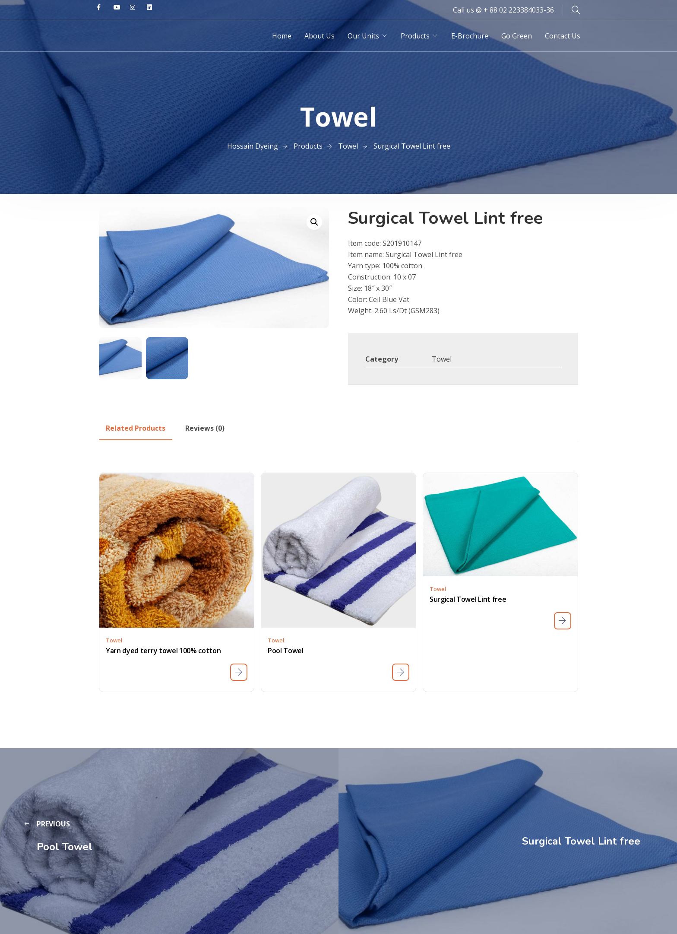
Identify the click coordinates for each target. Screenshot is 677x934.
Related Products (135, 428)
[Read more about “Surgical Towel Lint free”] (562, 620)
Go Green (516, 36)
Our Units (363, 36)
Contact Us (562, 36)
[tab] (135, 428)
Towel (442, 359)
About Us (319, 36)
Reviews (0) (205, 428)
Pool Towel (286, 650)
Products (415, 36)
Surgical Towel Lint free (468, 599)
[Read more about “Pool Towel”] (400, 672)
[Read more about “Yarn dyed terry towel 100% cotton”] (238, 672)
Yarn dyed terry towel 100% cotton (163, 650)
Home (281, 36)
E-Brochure (469, 36)
